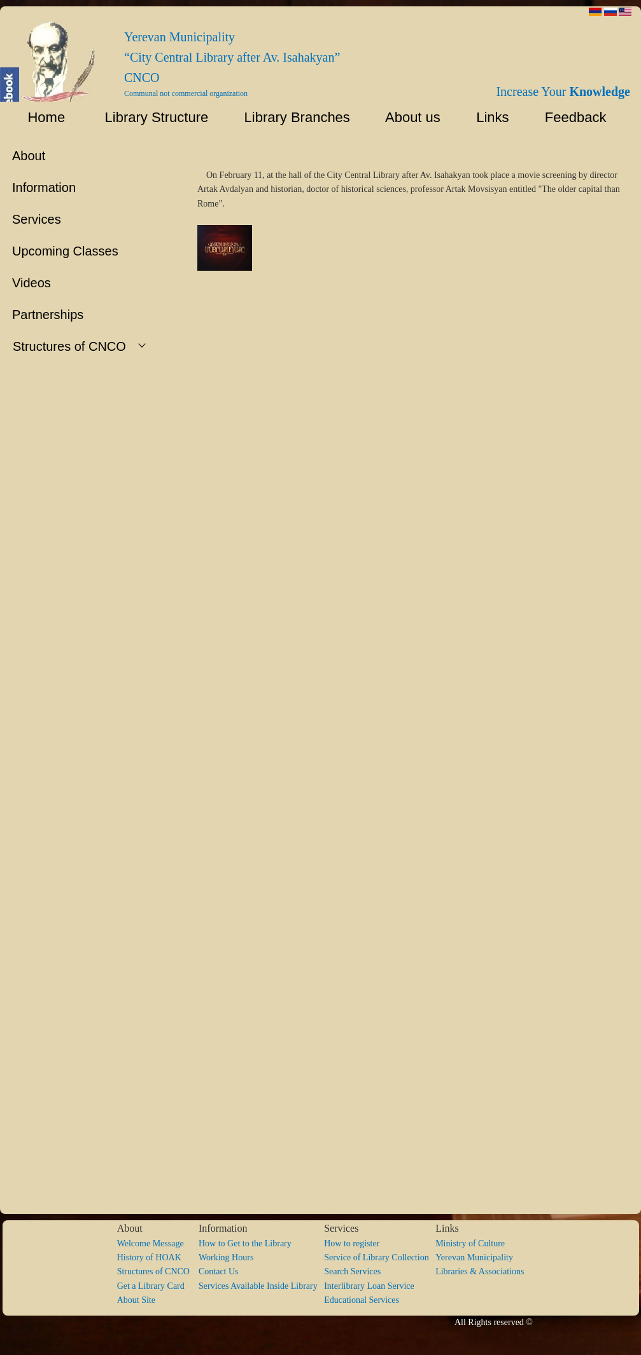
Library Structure (148, 117)
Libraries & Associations (479, 1271)
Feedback (579, 117)
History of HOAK (149, 1257)
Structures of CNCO (158, 1271)
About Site (136, 1300)
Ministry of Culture (470, 1243)
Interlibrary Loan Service (369, 1286)
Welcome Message (150, 1243)
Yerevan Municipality (474, 1257)
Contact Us (219, 1271)
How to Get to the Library (245, 1243)
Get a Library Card (151, 1286)
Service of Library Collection (379, 1257)
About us (407, 117)
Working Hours (226, 1257)
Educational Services (361, 1300)
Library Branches (291, 117)
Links (487, 117)
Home (38, 117)
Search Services (352, 1271)
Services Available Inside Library (261, 1286)
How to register (351, 1243)
